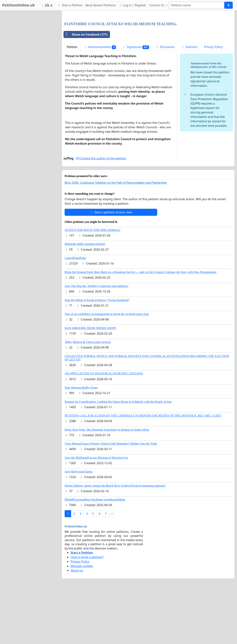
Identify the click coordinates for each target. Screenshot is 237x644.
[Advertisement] (148, 42)
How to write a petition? (87, 609)
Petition (72, 99)
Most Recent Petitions (101, 5)
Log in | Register (132, 5)
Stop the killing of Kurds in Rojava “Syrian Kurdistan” (97, 352)
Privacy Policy (213, 99)
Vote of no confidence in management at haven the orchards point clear (107, 365)
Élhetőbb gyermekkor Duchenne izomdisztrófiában (95, 551)
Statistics (189, 99)
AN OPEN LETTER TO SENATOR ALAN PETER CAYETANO (104, 425)
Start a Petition (69, 5)
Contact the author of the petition (101, 210)
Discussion (165, 99)
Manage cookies (82, 618)
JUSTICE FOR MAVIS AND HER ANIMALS (92, 281)
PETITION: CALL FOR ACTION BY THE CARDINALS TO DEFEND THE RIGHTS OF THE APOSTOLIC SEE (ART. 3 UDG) (143, 467)
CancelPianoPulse (75, 309)
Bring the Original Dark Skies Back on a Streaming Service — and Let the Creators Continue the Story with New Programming (140, 324)
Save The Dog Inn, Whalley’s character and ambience (96, 337)
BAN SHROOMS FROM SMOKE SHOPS (90, 380)
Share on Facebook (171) (86, 86)
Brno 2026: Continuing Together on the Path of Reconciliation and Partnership (116, 234)
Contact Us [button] (157, 5)
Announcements (100, 99)
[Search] (196, 5)
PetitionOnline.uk (18, 5)
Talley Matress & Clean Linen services (88, 393)
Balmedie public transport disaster (85, 295)
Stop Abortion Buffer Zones (81, 439)
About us (77, 622)
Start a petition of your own (111, 264)
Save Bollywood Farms (78, 523)
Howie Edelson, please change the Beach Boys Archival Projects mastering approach (115, 537)
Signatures (135, 99)
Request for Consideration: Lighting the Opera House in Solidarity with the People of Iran (118, 453)
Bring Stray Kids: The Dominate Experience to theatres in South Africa (107, 481)
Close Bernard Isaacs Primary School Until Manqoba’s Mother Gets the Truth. (111, 495)
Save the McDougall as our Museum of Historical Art (96, 509)
